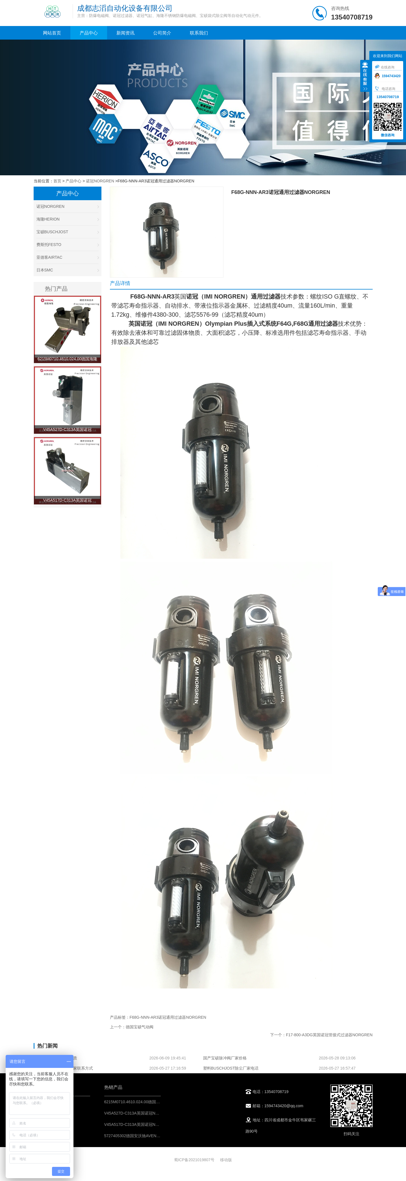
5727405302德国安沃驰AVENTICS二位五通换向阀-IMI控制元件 (160, 1135)
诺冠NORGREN (100, 181)
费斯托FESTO (67, 244)
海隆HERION (67, 219)
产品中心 (89, 33)
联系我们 (199, 33)
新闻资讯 (125, 33)
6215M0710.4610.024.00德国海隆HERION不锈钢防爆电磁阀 (157, 1102)
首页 (57, 181)
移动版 (226, 1160)
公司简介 (162, 33)
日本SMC (67, 270)
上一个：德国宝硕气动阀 (131, 1027)
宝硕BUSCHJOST (67, 232)
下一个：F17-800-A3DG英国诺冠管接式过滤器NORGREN (321, 1035)
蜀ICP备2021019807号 (194, 1160)
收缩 (365, 76)
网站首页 (52, 33)
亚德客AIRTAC (67, 257)
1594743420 (388, 76)
